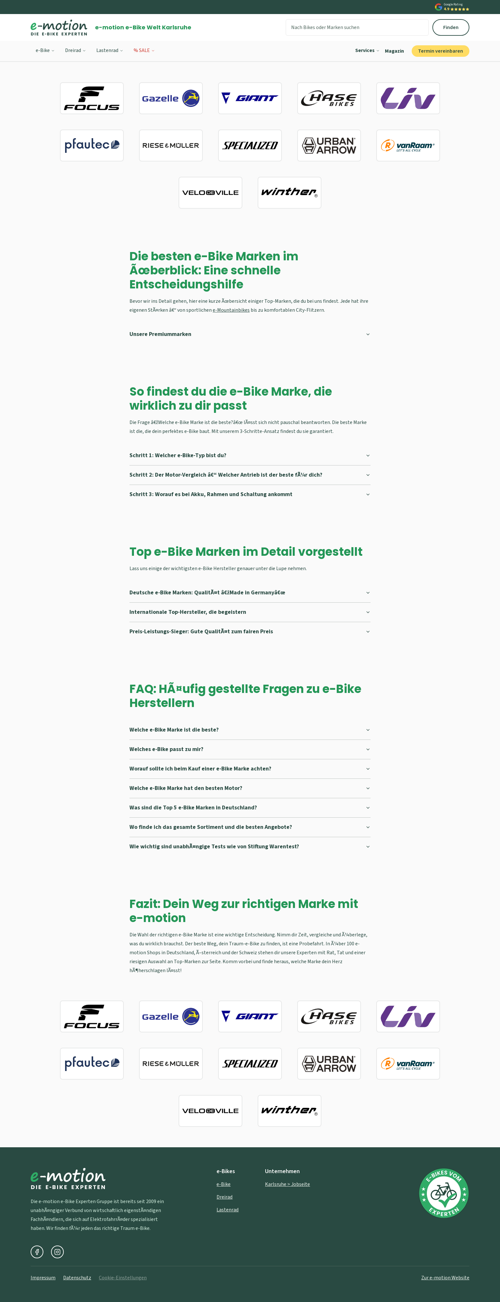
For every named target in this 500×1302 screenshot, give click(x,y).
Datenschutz (77, 1277)
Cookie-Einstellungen (123, 1277)
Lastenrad (109, 50)
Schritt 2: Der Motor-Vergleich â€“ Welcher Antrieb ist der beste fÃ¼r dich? (250, 475)
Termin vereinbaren (440, 51)
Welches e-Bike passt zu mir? (250, 749)
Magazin (394, 51)
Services (367, 50)
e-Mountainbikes (231, 310)
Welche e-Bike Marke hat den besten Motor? (250, 788)
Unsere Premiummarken (250, 334)
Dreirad (75, 50)
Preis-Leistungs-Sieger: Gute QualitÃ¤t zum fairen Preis (250, 632)
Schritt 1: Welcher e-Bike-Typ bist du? (250, 455)
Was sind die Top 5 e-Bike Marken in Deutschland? (250, 808)
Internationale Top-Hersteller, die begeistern (250, 612)
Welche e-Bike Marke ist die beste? (250, 730)
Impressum (43, 1277)
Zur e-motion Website (445, 1277)
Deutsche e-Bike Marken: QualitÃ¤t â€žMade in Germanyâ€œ (250, 593)
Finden (451, 27)
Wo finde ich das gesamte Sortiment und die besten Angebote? (250, 827)
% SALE (144, 50)
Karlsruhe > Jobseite (287, 1184)
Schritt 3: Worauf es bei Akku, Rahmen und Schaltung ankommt (250, 494)
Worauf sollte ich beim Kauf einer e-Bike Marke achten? (250, 769)
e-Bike (45, 50)
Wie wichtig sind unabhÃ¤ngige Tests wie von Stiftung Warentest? (250, 847)
